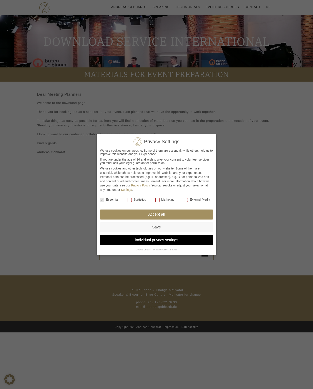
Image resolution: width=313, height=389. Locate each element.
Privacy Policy (140, 185)
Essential (109, 199)
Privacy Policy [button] (160, 249)
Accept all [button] (156, 214)
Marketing (165, 199)
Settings (126, 189)
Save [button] (156, 227)
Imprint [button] (173, 249)
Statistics (137, 199)
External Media (197, 199)
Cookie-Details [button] (143, 249)
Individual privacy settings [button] (156, 240)
